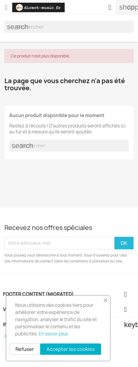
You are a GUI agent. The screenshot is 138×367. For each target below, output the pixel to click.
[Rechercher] (69, 27)
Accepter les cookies (70, 349)
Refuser (24, 349)
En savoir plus (53, 334)
